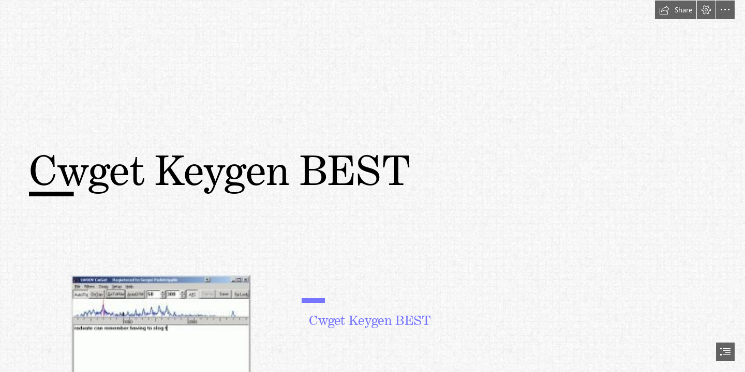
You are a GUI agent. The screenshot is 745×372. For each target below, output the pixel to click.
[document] (372, 186)
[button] (675, 10)
